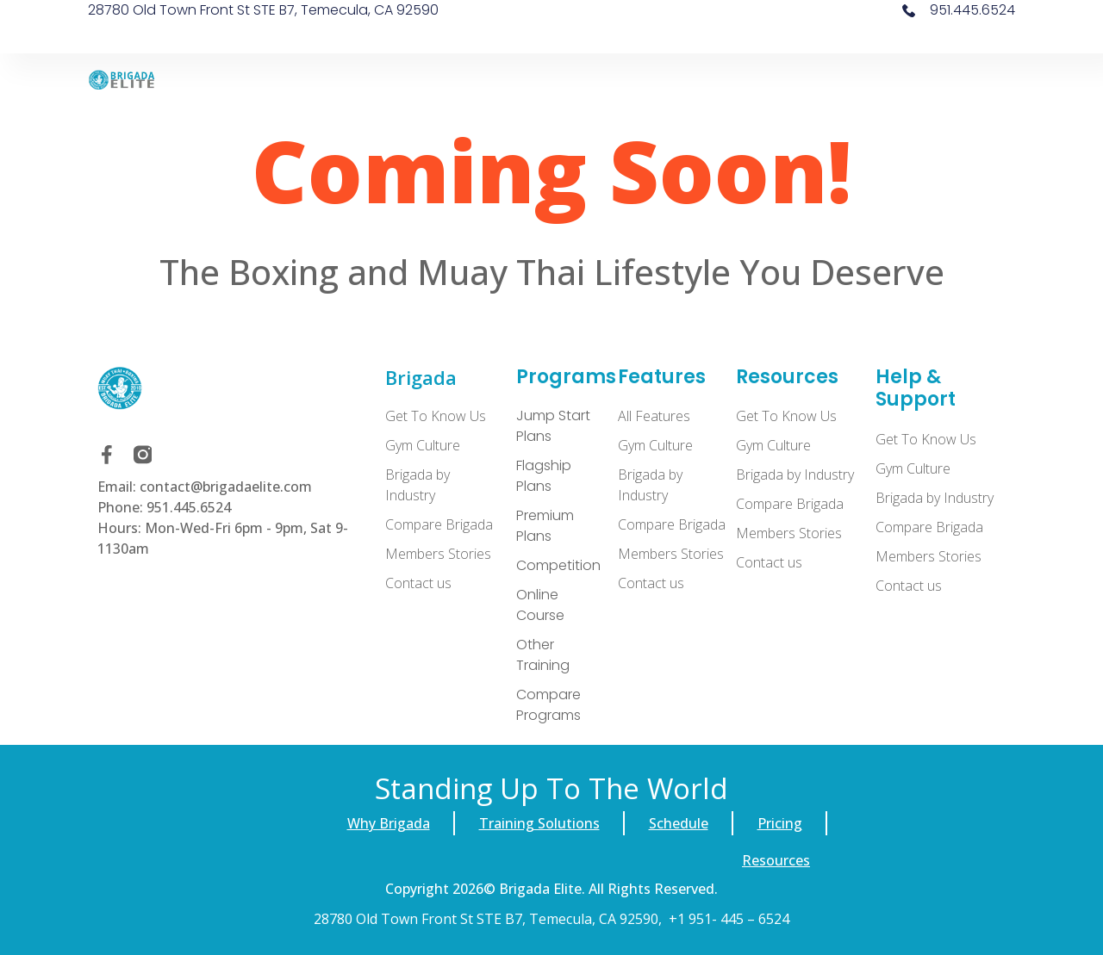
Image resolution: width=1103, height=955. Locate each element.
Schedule (678, 823)
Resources (776, 860)
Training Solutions (539, 823)
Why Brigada (388, 823)
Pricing (779, 823)
